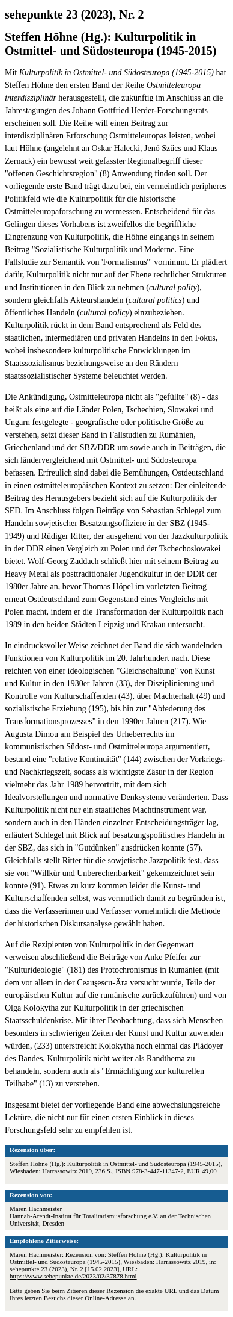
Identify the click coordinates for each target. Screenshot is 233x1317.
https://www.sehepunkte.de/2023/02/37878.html (73, 1276)
